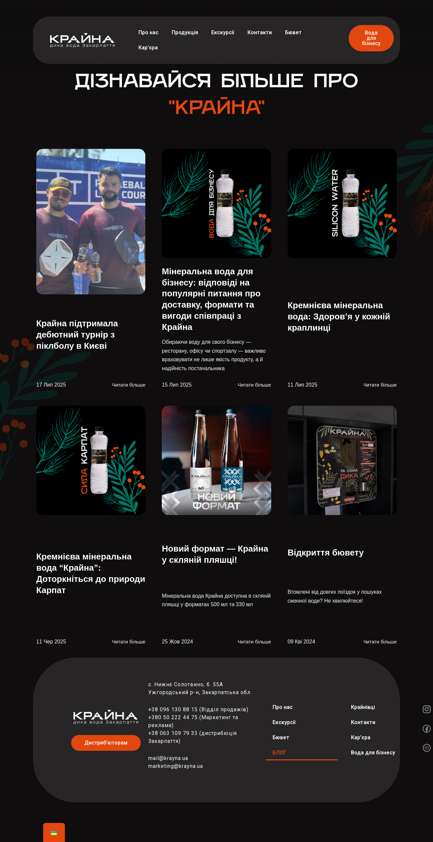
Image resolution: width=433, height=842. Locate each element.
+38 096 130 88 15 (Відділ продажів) (198, 709)
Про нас (148, 32)
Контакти (259, 32)
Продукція (185, 32)
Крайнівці (363, 707)
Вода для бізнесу (373, 752)
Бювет (293, 32)
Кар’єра (148, 47)
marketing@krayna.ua (175, 766)
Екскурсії (222, 32)
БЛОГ (279, 752)
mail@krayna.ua (168, 758)
